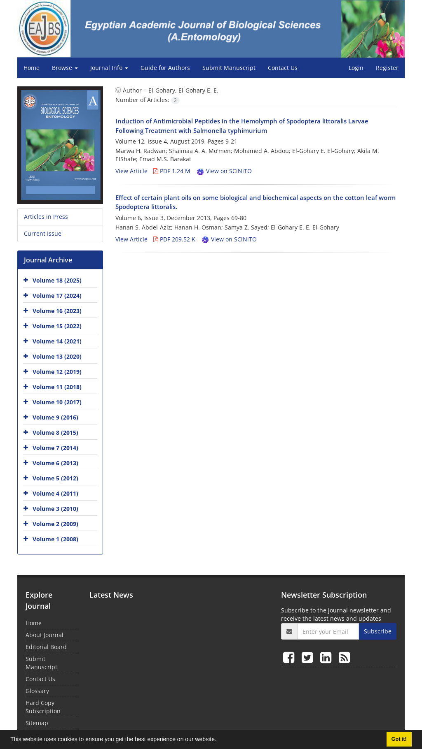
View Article (131, 171)
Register (387, 68)
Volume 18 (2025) (57, 280)
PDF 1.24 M (171, 171)
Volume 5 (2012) (55, 478)
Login (356, 68)
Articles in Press (46, 216)
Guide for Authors (165, 68)
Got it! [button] (399, 739)
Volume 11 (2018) (57, 387)
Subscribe (378, 631)
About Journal (44, 635)
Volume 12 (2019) (57, 372)
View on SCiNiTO (224, 171)
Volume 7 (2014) (55, 448)
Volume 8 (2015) (55, 432)
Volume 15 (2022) (57, 326)
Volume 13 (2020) (57, 356)
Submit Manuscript (229, 68)
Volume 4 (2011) (55, 493)
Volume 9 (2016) (55, 417)
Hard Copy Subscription (43, 707)
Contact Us (283, 68)
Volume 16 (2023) (57, 311)
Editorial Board (46, 647)
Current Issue (42, 233)
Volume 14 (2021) (57, 341)
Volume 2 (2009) (55, 524)
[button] (219, 740)
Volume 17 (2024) (57, 295)
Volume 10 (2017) (57, 402)
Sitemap (37, 723)
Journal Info (109, 68)
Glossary (37, 691)
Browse (65, 68)
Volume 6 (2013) (55, 463)
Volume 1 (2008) (55, 539)
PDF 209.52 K (174, 239)
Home (31, 68)
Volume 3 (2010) (55, 508)
